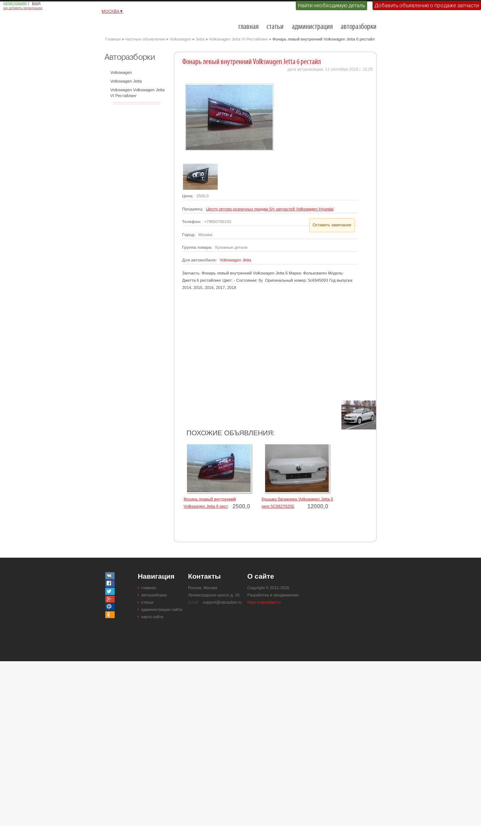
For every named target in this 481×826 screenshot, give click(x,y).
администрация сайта (161, 609)
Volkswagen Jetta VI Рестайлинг (238, 39)
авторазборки (358, 27)
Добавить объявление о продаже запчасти (427, 5)
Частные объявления (145, 39)
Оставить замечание (331, 225)
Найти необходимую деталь (331, 5)
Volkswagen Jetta (126, 81)
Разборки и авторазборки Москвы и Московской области (141, 24)
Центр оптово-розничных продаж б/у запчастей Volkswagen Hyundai (269, 209)
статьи (275, 27)
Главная (113, 39)
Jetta (200, 39)
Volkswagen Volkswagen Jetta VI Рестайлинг (137, 93)
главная (248, 27)
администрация (312, 27)
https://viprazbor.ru (264, 602)
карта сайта (152, 617)
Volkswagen (180, 39)
